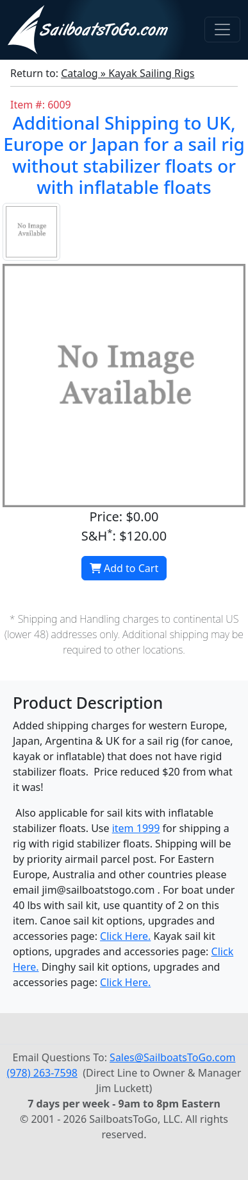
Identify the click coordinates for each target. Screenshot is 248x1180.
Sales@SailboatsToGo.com (172, 1057)
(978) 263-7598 (42, 1073)
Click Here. (125, 936)
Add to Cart (124, 568)
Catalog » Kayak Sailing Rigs (127, 73)
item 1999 (136, 828)
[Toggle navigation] (222, 29)
